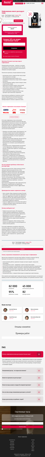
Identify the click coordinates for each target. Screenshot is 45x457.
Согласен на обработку (14, 23)
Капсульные (12, 444)
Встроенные (12, 447)
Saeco (33, 444)
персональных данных (19, 23)
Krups (33, 447)
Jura (33, 441)
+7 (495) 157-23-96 (29, 3)
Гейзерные (12, 441)
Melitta (33, 450)
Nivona (33, 449)
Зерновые (12, 449)
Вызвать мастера (19, 3)
